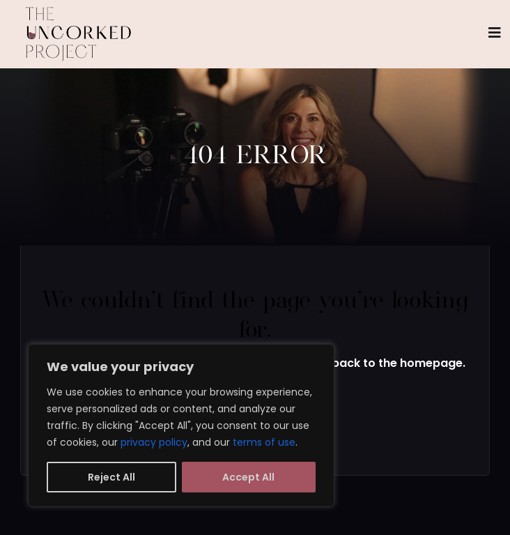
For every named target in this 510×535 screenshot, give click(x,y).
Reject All (111, 477)
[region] (181, 425)
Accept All (248, 477)
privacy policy (154, 442)
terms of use (264, 442)
